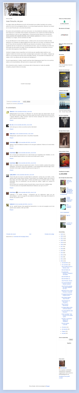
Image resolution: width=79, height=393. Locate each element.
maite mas (12, 133)
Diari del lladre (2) (66, 276)
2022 (62, 236)
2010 (62, 261)
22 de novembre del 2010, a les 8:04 (23, 111)
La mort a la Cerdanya (69, 223)
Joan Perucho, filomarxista (65, 304)
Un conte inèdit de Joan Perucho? (67, 311)
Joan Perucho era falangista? (66, 301)
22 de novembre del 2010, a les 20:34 (27, 163)
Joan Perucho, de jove (67, 280)
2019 (62, 242)
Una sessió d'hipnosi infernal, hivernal (66, 283)
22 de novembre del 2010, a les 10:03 (23, 124)
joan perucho (20, 103)
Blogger (48, 386)
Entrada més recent (11, 234)
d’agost (64, 331)
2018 (62, 244)
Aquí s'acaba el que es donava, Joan (67, 267)
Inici (30, 234)
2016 (62, 248)
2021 (62, 238)
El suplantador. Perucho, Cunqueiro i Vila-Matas (67, 273)
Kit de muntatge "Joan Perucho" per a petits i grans (67, 315)
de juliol (64, 333)
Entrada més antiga (49, 234)
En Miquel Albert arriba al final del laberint (67, 308)
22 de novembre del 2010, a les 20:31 (27, 142)
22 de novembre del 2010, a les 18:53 (24, 133)
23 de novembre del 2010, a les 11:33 (27, 192)
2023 (62, 234)
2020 (62, 240)
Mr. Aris (12, 124)
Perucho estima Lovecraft (65, 324)
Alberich (12, 111)
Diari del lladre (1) (66, 278)
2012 (62, 256)
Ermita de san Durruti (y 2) (69, 182)
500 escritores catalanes (69, 206)
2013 (62, 254)
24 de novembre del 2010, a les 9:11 (23, 204)
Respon (11, 120)
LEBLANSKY (13, 174)
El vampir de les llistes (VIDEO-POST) (67, 295)
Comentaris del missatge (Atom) (21, 236)
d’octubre (64, 327)
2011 (62, 258)
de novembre (65, 264)
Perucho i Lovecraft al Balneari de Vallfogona (67, 320)
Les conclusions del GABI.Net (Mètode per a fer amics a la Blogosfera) (66, 191)
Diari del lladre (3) (66, 270)
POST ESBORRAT (64, 212)
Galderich (12, 204)
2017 (62, 246)
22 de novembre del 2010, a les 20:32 (27, 152)
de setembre (65, 329)
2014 (62, 252)
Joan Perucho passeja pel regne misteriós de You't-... (67, 287)
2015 (62, 250)
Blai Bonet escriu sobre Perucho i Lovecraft (67, 291)
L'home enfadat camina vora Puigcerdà (69, 199)
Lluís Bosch (13, 142)
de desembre (65, 262)
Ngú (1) (68, 215)
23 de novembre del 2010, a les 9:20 (25, 174)
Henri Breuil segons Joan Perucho (66, 298)
